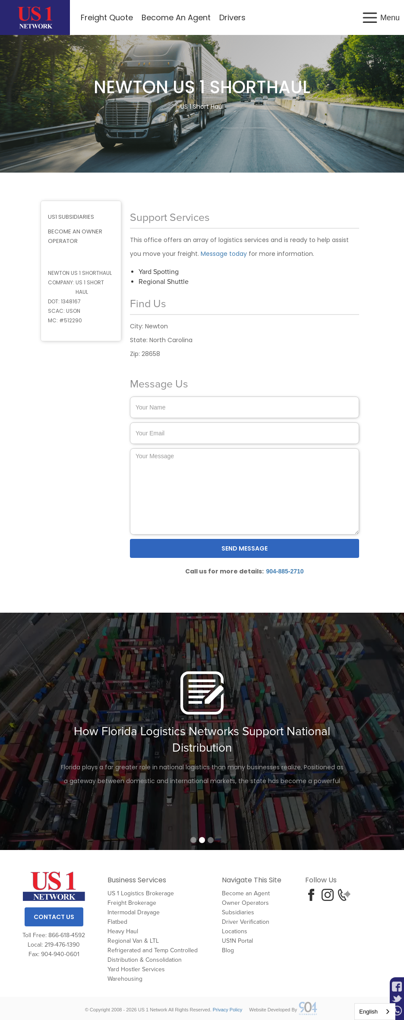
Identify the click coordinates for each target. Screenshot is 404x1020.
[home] (35, 17)
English (368, 1011)
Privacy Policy (227, 1009)
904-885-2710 (284, 571)
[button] (380, 17)
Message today (224, 253)
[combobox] (374, 1011)
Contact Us (54, 917)
